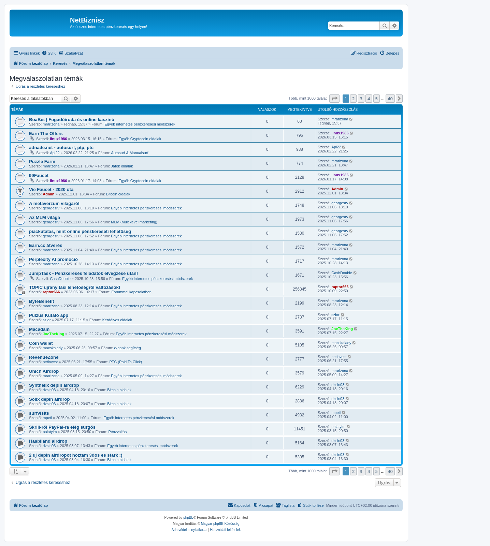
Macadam (39, 329)
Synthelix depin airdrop (54, 385)
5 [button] (376, 98)
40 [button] (390, 98)
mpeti (47, 418)
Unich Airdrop (44, 371)
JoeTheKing (53, 334)
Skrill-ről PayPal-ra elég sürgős (62, 427)
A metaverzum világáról (54, 203)
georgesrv (51, 208)
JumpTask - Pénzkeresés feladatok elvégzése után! (83, 273)
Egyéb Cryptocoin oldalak (140, 139)
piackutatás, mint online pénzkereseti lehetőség (80, 231)
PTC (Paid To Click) (125, 362)
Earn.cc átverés (45, 245)
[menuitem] (49, 53)
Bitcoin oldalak (118, 194)
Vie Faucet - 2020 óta (51, 189)
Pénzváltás (117, 432)
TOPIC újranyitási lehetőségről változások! (74, 287)
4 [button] (369, 98)
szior (47, 320)
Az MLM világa (44, 217)
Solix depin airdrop (49, 399)
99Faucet (38, 175)
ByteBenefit (41, 301)
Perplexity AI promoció (53, 259)
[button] (334, 98)
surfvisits (39, 413)
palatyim (50, 432)
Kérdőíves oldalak (117, 320)
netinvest (50, 362)
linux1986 (58, 139)
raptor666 (51, 292)
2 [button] (353, 98)
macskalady (52, 348)
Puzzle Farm (42, 161)
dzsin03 (49, 390)
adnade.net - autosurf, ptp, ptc (61, 147)
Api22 (54, 153)
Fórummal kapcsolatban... (133, 292)
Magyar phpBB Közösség (220, 524)
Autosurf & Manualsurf (129, 153)
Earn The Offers (46, 133)
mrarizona (51, 124)
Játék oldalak (122, 166)
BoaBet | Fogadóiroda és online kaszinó (71, 119)
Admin (48, 194)
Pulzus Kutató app (48, 315)
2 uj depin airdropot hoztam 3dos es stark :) (75, 455)
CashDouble (60, 279)
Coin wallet (41, 343)
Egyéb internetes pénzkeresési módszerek (139, 124)
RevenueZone (43, 357)
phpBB (188, 517)
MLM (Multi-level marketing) (134, 222)
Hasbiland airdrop (48, 441)
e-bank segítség (127, 348)
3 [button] (361, 98)
